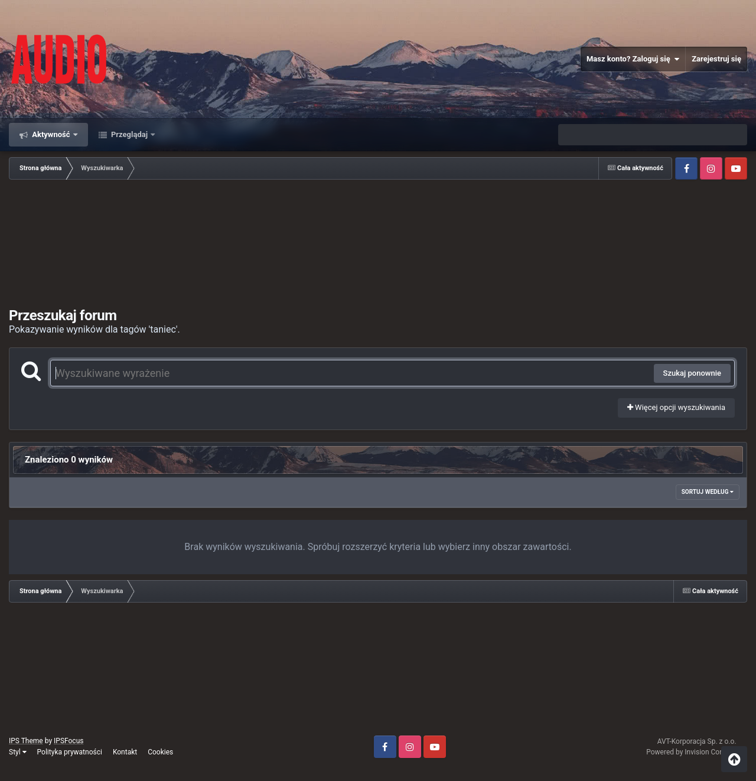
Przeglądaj (129, 134)
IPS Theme (26, 741)
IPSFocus (68, 741)
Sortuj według (708, 492)
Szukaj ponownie (692, 373)
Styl (18, 752)
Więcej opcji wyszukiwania (676, 407)
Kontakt (125, 752)
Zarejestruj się (716, 58)
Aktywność (51, 134)
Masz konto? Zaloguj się (632, 59)
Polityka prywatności (69, 752)
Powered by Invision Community (696, 752)
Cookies (160, 752)
